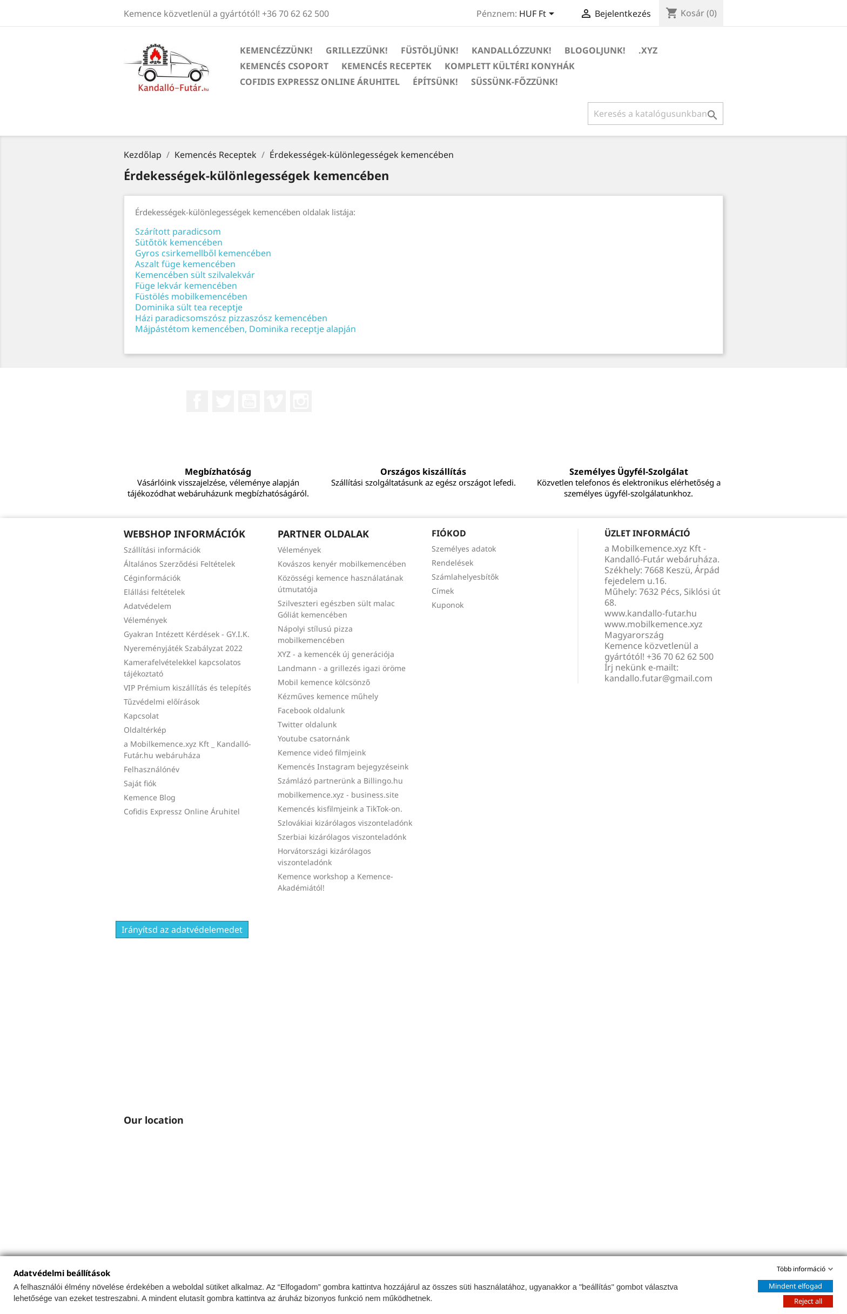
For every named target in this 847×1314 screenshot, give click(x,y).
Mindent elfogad (795, 1286)
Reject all (808, 1301)
